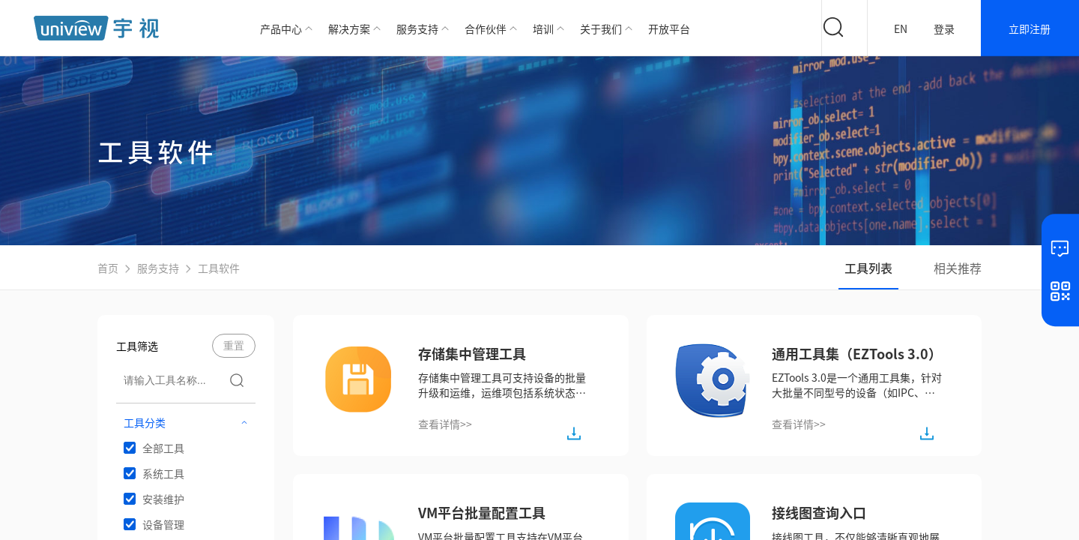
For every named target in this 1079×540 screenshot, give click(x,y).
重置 (233, 346)
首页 (107, 267)
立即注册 (1030, 28)
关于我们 (601, 28)
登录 (944, 28)
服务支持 (417, 28)
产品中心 (281, 28)
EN (900, 28)
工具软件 (219, 267)
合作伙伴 (486, 28)
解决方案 (349, 28)
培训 (543, 28)
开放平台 (669, 28)
